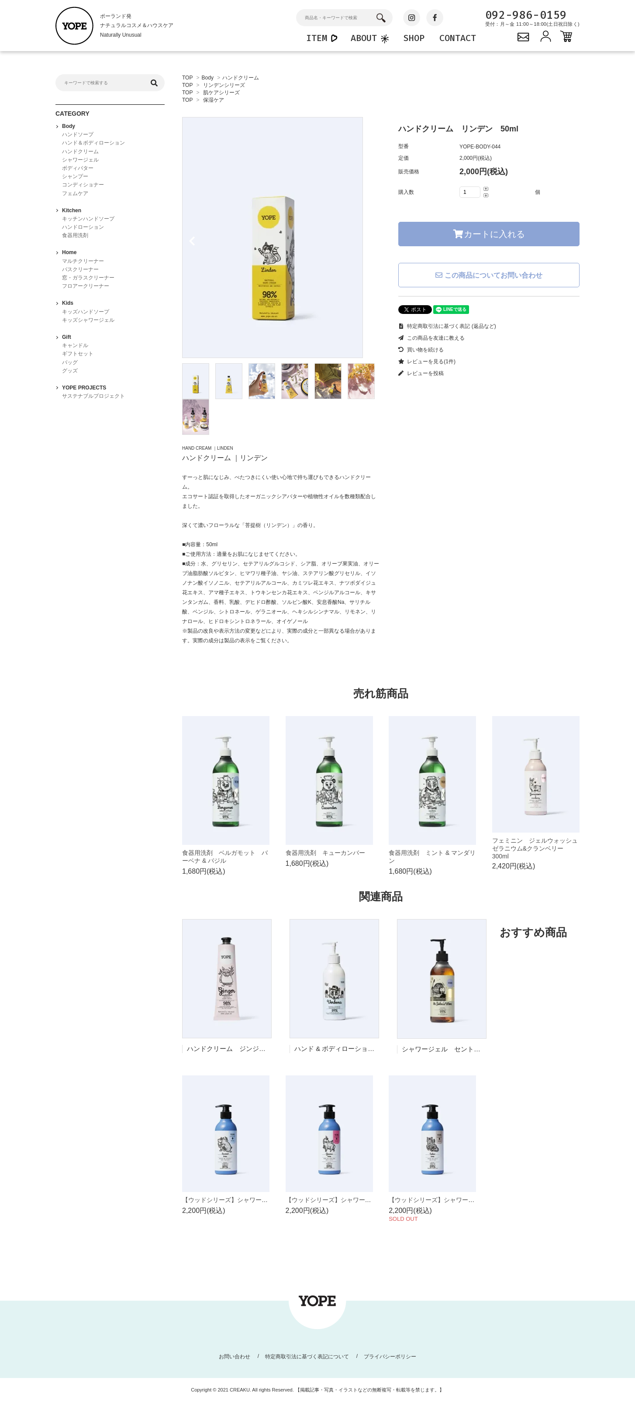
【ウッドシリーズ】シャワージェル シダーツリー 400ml (470, 1199)
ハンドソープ (77, 134)
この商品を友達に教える (431, 338)
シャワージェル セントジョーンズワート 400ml (476, 1049)
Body (208, 78)
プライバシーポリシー (390, 1357)
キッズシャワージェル (88, 320)
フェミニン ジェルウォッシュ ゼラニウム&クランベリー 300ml (538, 848)
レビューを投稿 (421, 373)
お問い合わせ (234, 1357)
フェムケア (75, 193)
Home (69, 252)
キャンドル (75, 345)
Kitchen (71, 210)
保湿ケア (213, 100)
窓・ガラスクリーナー (88, 278)
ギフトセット (77, 354)
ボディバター (77, 168)
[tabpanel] (281, 237)
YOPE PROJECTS (84, 388)
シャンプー (75, 176)
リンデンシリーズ (224, 85)
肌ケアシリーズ (221, 93)
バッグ (70, 362)
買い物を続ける (421, 350)
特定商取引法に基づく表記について (307, 1357)
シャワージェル (80, 160)
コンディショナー (83, 185)
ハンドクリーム (240, 78)
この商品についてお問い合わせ (488, 275)
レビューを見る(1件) (427, 361)
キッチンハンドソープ (88, 219)
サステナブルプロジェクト (93, 396)
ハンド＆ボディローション (93, 143)
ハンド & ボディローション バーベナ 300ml (362, 1048)
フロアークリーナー (85, 286)
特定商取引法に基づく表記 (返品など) (447, 326)
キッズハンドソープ (85, 312)
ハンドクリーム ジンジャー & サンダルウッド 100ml (268, 1048)
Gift (66, 337)
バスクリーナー (80, 269)
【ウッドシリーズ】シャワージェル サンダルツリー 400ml (267, 1199)
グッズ (70, 371)
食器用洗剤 (75, 235)
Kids (67, 303)
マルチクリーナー (83, 261)
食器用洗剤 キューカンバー (325, 852)
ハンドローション (83, 227)
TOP (187, 78)
